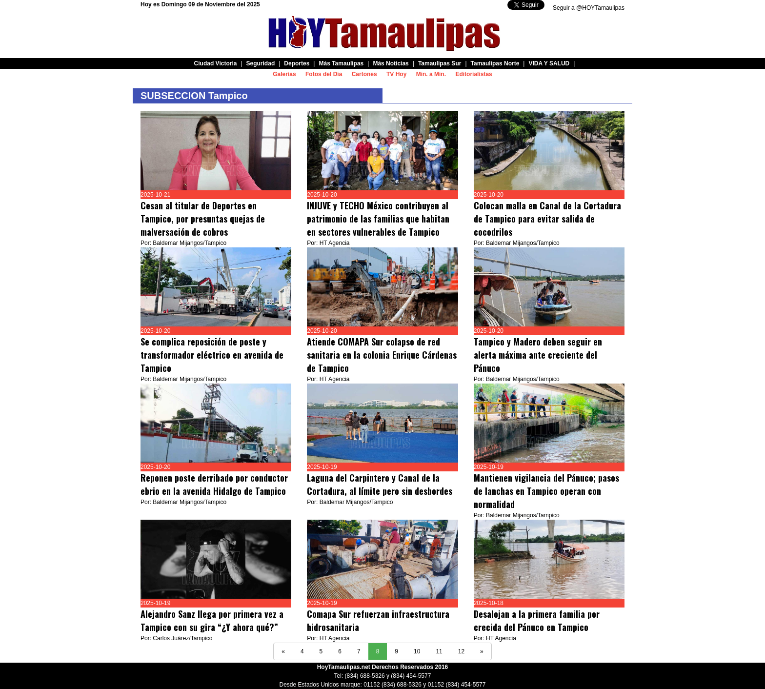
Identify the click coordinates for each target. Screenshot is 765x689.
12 (461, 651)
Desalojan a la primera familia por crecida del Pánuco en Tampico (537, 620)
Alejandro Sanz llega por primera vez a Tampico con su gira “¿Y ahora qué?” (212, 620)
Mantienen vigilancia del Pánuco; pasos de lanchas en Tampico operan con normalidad (546, 490)
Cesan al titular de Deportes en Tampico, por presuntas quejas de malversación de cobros (203, 218)
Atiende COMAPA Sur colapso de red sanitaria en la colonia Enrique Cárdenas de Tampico (382, 354)
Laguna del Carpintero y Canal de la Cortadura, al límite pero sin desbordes (379, 484)
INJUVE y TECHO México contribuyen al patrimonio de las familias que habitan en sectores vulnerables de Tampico (378, 218)
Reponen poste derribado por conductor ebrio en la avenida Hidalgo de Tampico (214, 484)
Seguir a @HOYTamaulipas (588, 7)
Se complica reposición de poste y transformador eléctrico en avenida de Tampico (212, 354)
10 (417, 651)
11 (439, 651)
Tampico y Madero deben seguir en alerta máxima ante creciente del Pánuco (538, 354)
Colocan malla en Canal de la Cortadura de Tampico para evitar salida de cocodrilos (547, 218)
